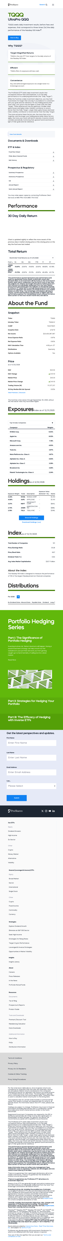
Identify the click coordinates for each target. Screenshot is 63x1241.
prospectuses (48, 1198)
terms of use (26, 1228)
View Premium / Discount (16, 392)
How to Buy (14, 38)
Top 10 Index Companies (18, 423)
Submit (16, 798)
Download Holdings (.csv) (33, 522)
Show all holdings (31, 518)
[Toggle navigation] (53, 4)
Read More (12, 660)
